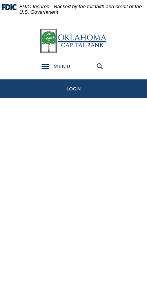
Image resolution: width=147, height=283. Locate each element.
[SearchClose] (99, 66)
